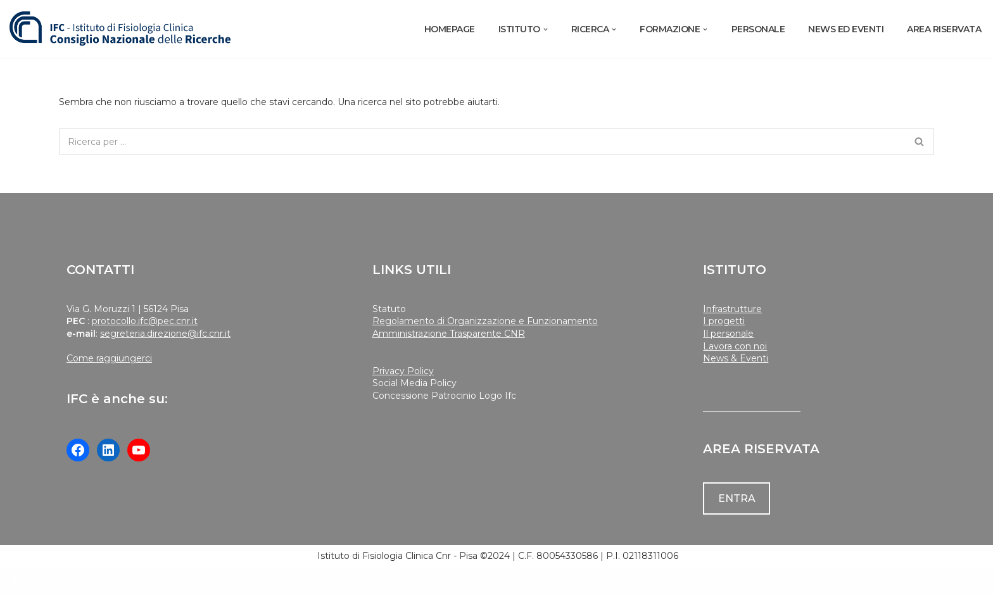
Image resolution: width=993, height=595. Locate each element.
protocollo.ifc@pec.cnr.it (145, 321)
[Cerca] (482, 141)
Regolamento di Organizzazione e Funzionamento (485, 321)
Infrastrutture (732, 309)
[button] (545, 29)
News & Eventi (735, 358)
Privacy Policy (403, 371)
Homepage (449, 29)
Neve (21, 581)
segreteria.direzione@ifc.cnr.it (165, 333)
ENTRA (737, 498)
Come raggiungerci (109, 358)
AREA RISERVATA (944, 29)
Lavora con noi (735, 346)
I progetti (724, 321)
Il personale (728, 333)
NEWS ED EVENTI (845, 29)
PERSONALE (758, 29)
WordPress (122, 581)
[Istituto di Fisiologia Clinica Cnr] (120, 29)
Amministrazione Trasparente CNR (448, 333)
